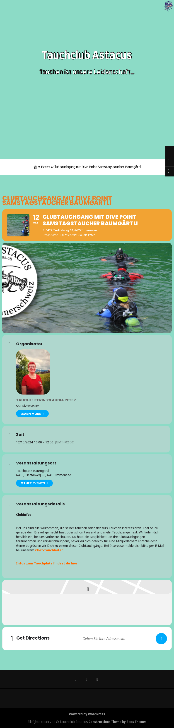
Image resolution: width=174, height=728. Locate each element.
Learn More (32, 413)
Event (45, 167)
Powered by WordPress (87, 714)
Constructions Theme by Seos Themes (118, 722)
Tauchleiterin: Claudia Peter (46, 400)
